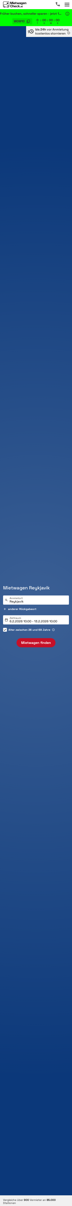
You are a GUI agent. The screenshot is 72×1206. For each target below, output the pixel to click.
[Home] (14, 5)
